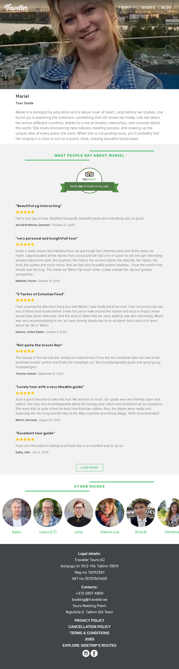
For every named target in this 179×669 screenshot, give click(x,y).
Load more (89, 467)
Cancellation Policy (89, 627)
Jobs (89, 639)
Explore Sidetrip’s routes (90, 645)
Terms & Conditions (89, 633)
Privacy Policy (89, 620)
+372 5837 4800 (89, 593)
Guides (148, 8)
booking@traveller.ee (89, 599)
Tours (125, 8)
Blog (166, 8)
